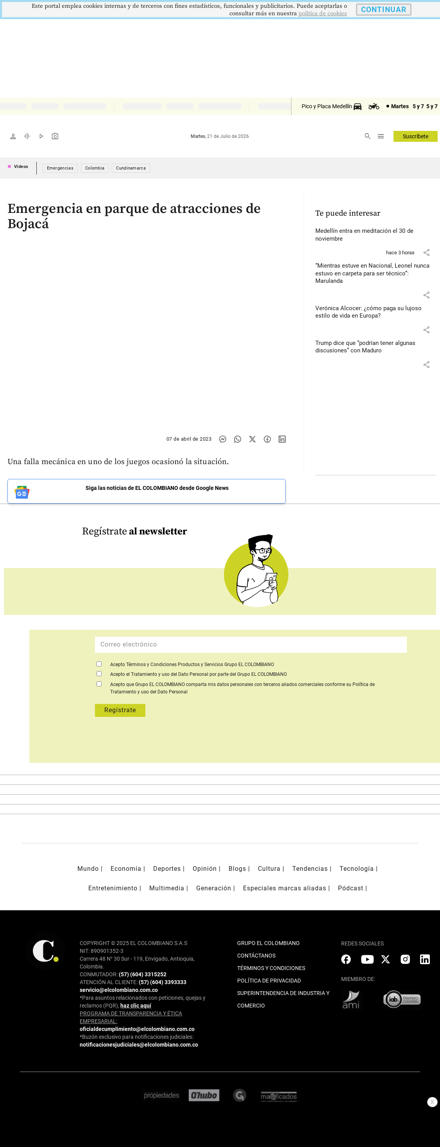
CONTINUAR (383, 9)
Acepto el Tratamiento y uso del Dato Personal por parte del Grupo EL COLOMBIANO (198, 674)
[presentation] (245, 744)
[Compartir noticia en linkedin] (282, 439)
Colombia (94, 168)
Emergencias (60, 168)
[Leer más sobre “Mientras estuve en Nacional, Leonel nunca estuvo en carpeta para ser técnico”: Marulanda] (375, 273)
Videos (21, 166)
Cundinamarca (131, 168)
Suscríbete (415, 136)
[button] (426, 252)
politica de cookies (323, 13)
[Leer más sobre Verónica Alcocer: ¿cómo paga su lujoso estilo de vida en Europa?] (375, 312)
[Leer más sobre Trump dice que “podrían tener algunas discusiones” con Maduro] (375, 347)
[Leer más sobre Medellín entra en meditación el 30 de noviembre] (375, 235)
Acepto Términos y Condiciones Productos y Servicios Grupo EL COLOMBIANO (192, 664)
